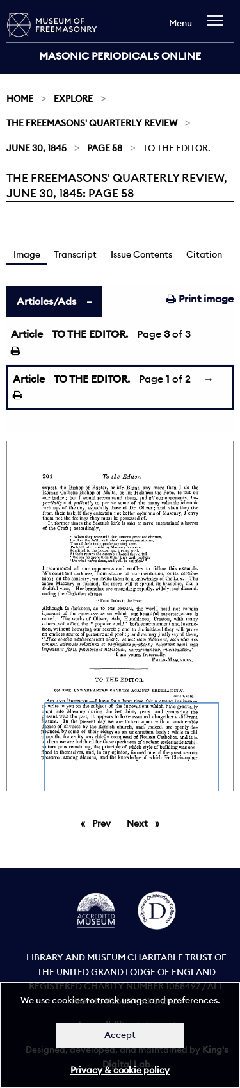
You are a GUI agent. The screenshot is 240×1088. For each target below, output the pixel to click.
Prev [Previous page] (103, 822)
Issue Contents (141, 254)
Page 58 (104, 148)
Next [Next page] (146, 822)
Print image (200, 298)
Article (27, 333)
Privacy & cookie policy (120, 1070)
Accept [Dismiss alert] (120, 1035)
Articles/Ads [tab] (46, 301)
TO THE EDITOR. (90, 333)
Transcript (75, 254)
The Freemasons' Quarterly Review (91, 123)
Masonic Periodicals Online (120, 55)
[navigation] (218, 26)
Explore (73, 98)
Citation (204, 254)
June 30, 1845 (36, 148)
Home (19, 98)
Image (26, 254)
